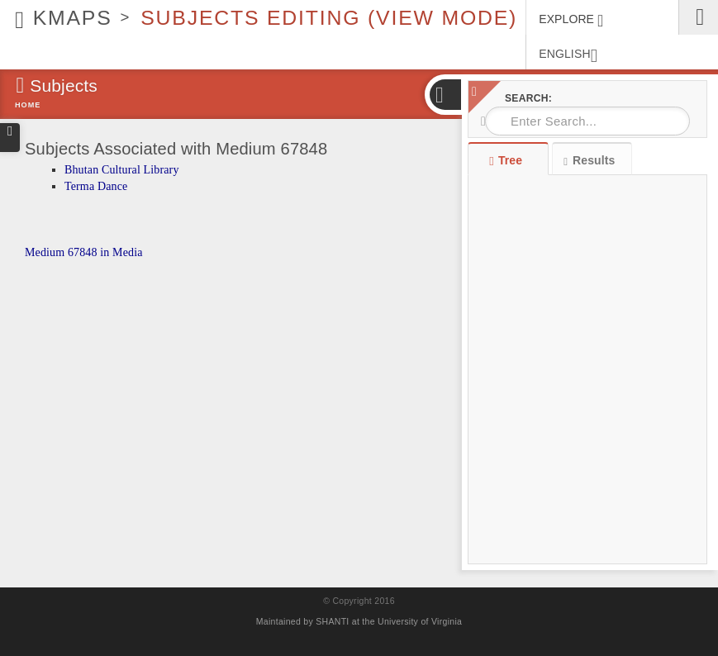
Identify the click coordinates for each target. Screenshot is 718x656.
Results (589, 161)
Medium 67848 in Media (84, 252)
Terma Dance (95, 186)
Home (27, 105)
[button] (444, 94)
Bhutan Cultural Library (121, 170)
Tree (507, 160)
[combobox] (587, 121)
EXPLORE (571, 21)
